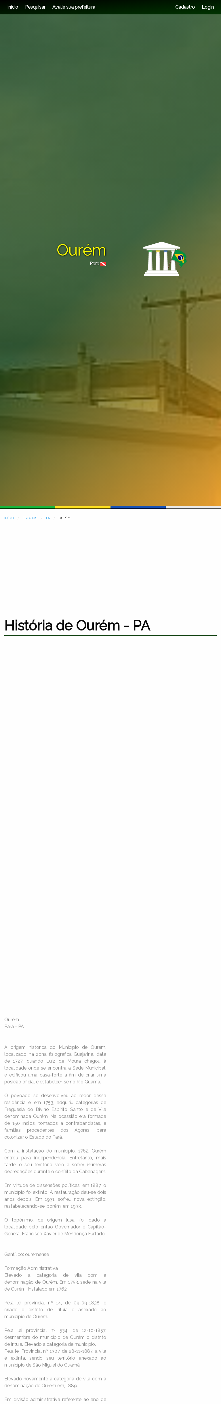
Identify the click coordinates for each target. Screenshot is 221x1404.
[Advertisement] (110, 565)
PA (48, 518)
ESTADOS (30, 518)
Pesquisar (35, 7)
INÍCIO (9, 518)
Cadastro (185, 7)
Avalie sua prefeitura (73, 7)
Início (12, 7)
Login (207, 7)
